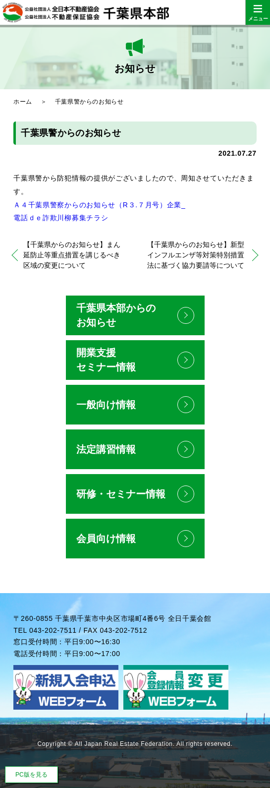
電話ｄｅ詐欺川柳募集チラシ (60, 218)
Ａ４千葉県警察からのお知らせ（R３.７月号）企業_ (99, 205)
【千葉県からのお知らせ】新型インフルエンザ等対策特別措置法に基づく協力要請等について (195, 255)
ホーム (22, 101)
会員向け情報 (106, 538)
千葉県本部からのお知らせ (116, 315)
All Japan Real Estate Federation (124, 744)
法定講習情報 (106, 449)
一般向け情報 (106, 404)
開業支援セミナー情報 (106, 359)
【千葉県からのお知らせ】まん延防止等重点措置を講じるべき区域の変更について (71, 255)
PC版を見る (31, 774)
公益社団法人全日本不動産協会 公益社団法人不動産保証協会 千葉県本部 (135, 12)
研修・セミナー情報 (120, 493)
